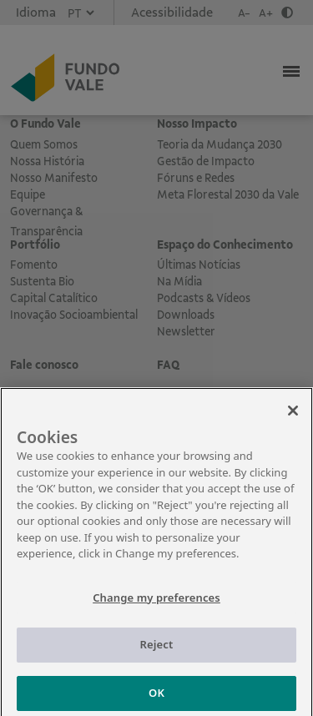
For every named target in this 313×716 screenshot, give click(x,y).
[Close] (293, 416)
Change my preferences (156, 603)
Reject (157, 650)
